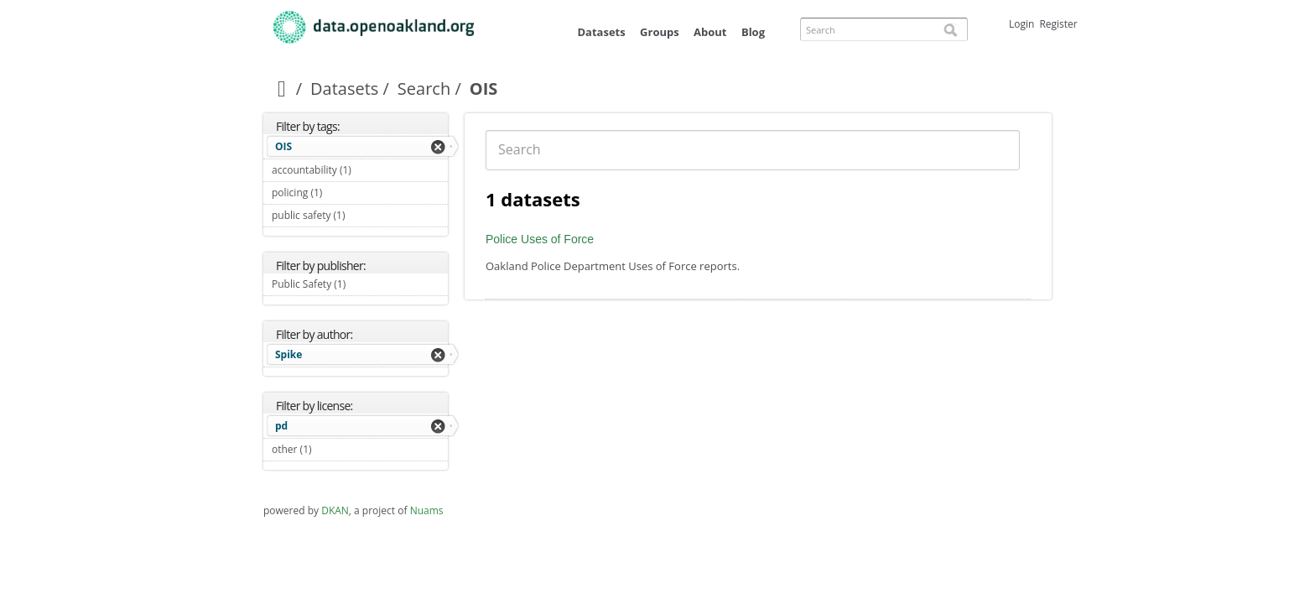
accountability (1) (360, 172)
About (710, 31)
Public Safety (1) (360, 286)
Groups (659, 31)
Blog (753, 31)
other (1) (331, 449)
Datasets (601, 31)
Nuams (427, 510)
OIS (283, 146)
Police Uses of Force (540, 239)
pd (281, 426)
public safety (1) (360, 217)
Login (1021, 24)
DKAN (335, 510)
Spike (288, 354)
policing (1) (342, 192)
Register (1058, 24)
